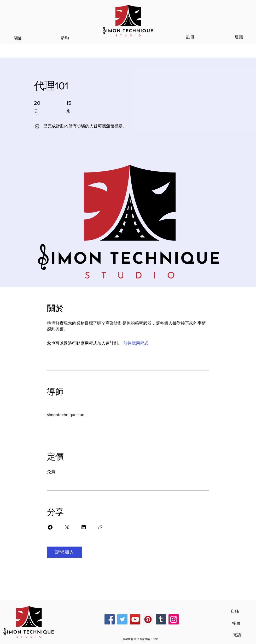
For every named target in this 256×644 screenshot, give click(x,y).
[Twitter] (122, 619)
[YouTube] (135, 619)
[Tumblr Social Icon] (161, 619)
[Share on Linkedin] (83, 527)
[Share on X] (67, 527)
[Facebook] (109, 619)
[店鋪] (235, 611)
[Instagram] (173, 619)
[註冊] (191, 37)
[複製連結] (100, 527)
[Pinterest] (148, 619)
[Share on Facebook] (50, 527)
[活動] (65, 38)
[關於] (18, 38)
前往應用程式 (135, 343)
